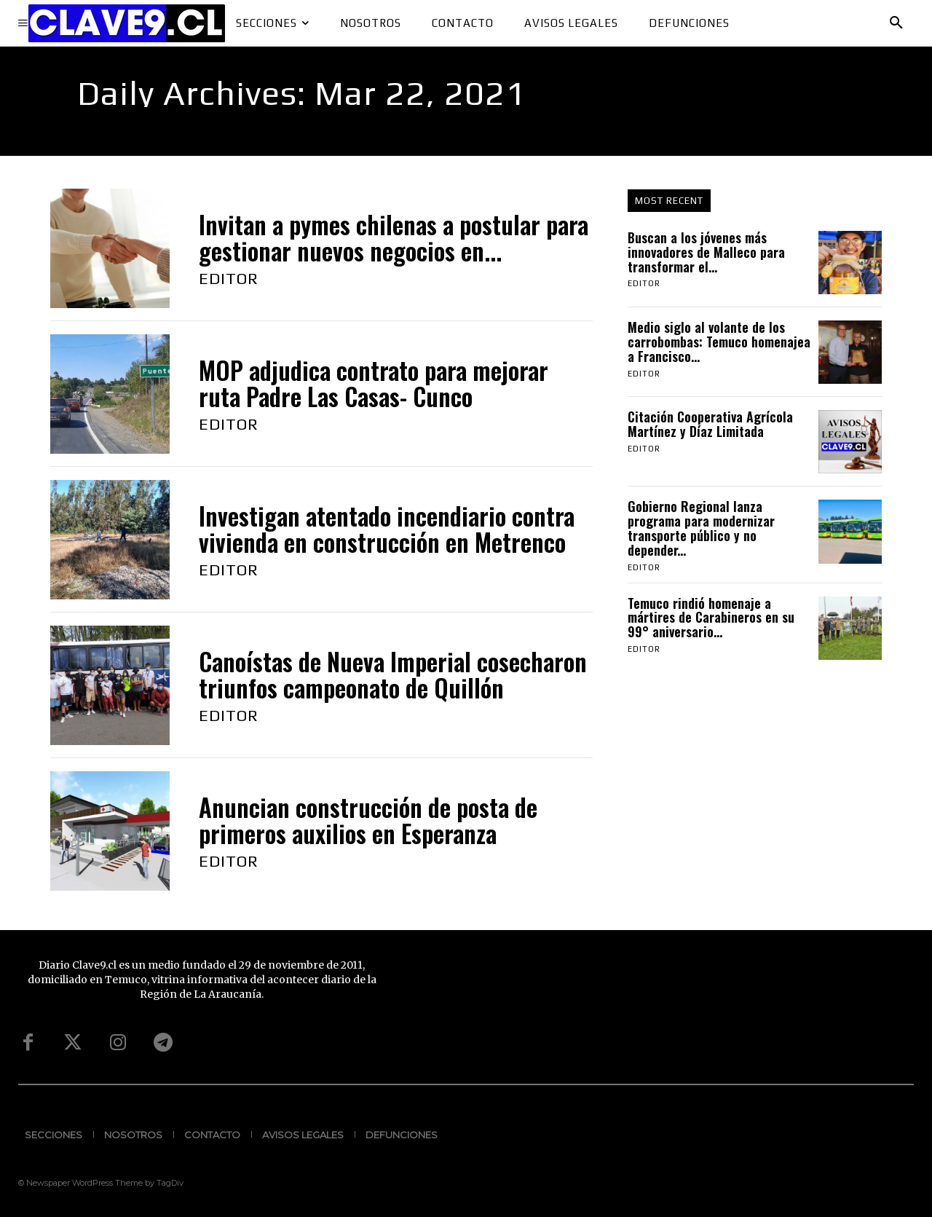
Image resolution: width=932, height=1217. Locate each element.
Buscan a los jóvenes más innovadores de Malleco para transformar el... (706, 252)
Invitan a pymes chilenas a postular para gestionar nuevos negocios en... (393, 238)
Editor (228, 278)
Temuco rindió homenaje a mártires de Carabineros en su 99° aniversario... (711, 618)
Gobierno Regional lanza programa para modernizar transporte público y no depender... (701, 528)
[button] (896, 23)
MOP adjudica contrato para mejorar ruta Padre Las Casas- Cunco (373, 383)
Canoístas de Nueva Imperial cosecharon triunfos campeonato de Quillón (393, 675)
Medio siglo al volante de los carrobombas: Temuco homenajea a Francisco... (719, 342)
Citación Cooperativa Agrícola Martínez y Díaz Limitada (710, 424)
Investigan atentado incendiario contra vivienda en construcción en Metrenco (386, 529)
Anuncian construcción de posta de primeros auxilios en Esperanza (368, 820)
